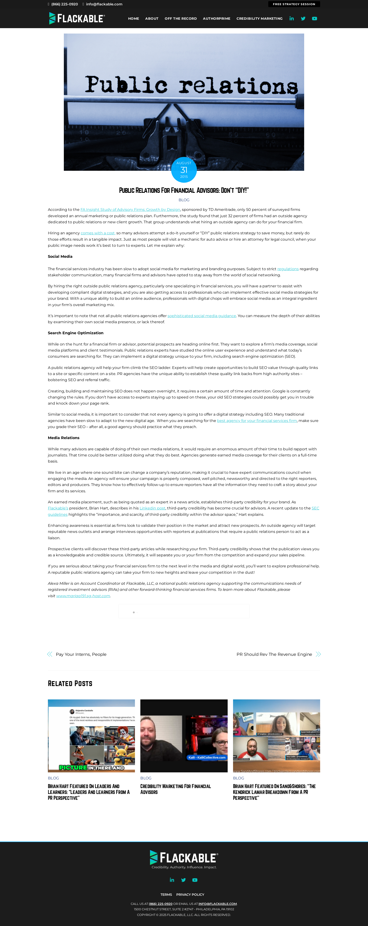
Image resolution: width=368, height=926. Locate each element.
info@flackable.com (103, 4)
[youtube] (314, 18)
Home (133, 18)
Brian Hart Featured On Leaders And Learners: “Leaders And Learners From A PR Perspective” (89, 792)
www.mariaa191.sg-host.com (83, 596)
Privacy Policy (190, 894)
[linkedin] (292, 18)
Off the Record (181, 18)
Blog (184, 200)
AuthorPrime (216, 18)
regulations (288, 269)
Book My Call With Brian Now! (184, 611)
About (152, 18)
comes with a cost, (98, 233)
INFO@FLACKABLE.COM (218, 904)
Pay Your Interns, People (81, 654)
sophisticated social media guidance (202, 316)
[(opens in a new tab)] (183, 769)
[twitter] (303, 18)
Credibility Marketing (260, 18)
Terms (166, 894)
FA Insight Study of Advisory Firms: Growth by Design (130, 209)
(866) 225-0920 (63, 4)
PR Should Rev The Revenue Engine (274, 654)
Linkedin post (152, 508)
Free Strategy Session (294, 4)
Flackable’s (58, 508)
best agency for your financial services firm (257, 420)
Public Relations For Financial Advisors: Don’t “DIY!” (184, 190)
